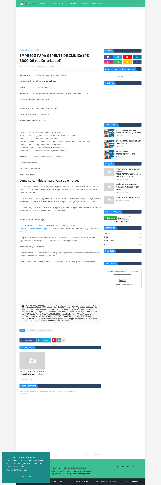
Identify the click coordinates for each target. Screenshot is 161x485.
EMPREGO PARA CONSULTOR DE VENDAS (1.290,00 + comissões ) (31, 374)
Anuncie (104, 482)
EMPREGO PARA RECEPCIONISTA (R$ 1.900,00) (128, 142)
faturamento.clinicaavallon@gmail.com (37, 228)
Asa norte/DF (35, 50)
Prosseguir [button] (26, 476)
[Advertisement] (80, 28)
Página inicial (24, 50)
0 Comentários (53, 66)
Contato (94, 482)
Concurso (123, 233)
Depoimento (137, 482)
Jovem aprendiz (123, 241)
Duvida (113, 482)
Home (53, 482)
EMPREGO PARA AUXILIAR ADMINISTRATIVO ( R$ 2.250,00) (128, 131)
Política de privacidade (79, 482)
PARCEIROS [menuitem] (98, 4)
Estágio (123, 237)
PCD (123, 245)
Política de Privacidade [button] (16, 470)
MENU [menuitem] (61, 4)
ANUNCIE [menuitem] (73, 4)
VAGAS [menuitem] (51, 4)
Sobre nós (63, 482)
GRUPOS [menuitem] (84, 4)
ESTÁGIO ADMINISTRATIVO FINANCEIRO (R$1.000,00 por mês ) (127, 186)
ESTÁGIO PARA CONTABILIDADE (128, 197)
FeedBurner (128, 284)
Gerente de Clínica (44, 330)
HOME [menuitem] (42, 4)
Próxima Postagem (92, 454)
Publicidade (123, 482)
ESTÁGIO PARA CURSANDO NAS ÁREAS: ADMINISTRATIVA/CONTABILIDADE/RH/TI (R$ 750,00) (128, 173)
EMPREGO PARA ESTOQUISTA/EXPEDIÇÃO (125, 153)
